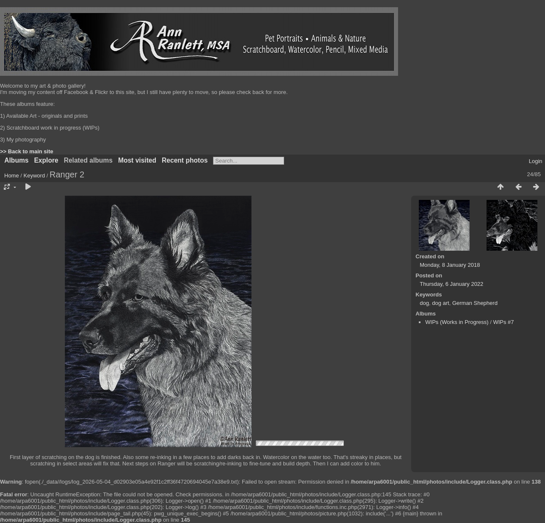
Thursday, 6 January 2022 (451, 284)
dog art (440, 303)
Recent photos (184, 160)
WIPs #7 (503, 322)
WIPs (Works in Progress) (456, 322)
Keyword (34, 175)
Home (11, 175)
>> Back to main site (26, 151)
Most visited (137, 160)
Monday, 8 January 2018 (450, 265)
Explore (46, 160)
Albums (16, 160)
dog (424, 303)
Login (535, 161)
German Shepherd (475, 303)
